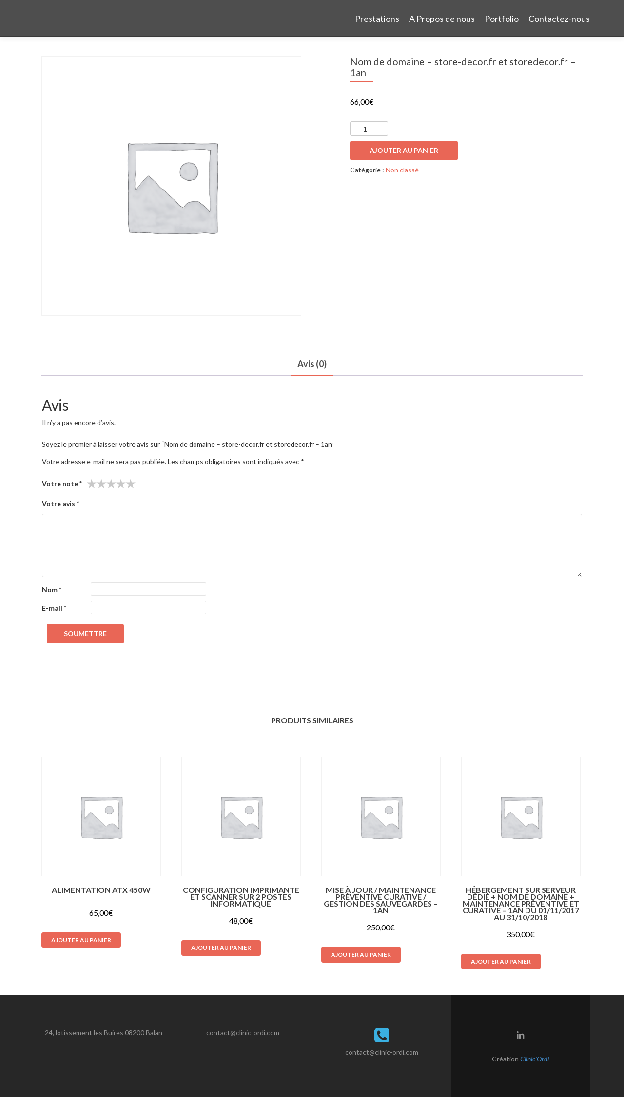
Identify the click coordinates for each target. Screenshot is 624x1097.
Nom (51, 590)
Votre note (62, 483)
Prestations (377, 18)
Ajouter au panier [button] (81, 940)
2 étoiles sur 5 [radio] (96, 484)
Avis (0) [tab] (312, 364)
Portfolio (502, 18)
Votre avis (60, 503)
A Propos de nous (442, 18)
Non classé (402, 170)
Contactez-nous (559, 18)
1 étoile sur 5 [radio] (92, 484)
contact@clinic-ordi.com (242, 1032)
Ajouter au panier (404, 150)
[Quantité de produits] (369, 128)
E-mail (54, 608)
